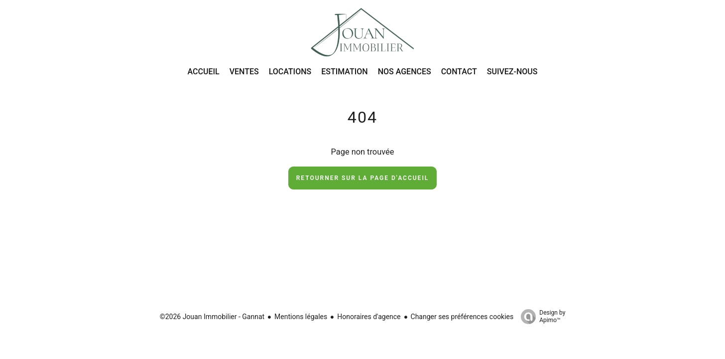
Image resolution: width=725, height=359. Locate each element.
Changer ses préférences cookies (462, 317)
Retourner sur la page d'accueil (362, 178)
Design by (540, 316)
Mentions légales (300, 317)
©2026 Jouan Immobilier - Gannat (212, 317)
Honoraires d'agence (368, 317)
